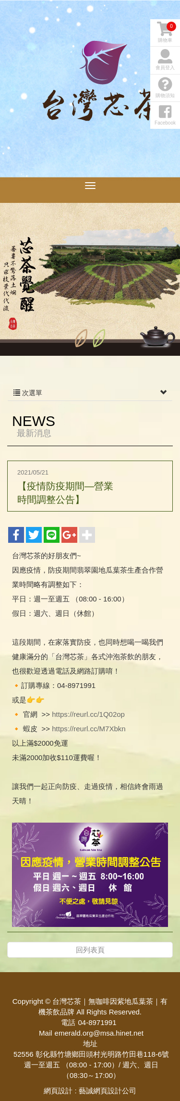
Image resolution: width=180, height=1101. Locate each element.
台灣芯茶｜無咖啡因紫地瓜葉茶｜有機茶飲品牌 (100, 96)
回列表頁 (90, 950)
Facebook (165, 114)
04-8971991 (97, 1022)
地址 (90, 1043)
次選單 (90, 393)
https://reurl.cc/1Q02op (88, 714)
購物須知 (165, 87)
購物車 (166, 32)
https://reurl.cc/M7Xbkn (88, 729)
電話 (68, 1022)
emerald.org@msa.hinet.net (99, 1033)
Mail (45, 1033)
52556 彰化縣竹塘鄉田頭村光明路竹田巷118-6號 (91, 1054)
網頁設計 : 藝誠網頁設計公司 (90, 1091)
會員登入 (165, 59)
